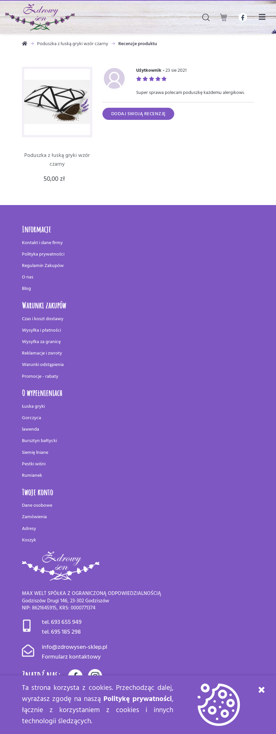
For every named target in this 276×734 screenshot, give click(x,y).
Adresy (29, 529)
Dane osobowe (37, 505)
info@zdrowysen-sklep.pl (74, 647)
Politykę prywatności (137, 699)
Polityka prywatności (43, 254)
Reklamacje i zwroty (42, 353)
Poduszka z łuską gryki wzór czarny (72, 44)
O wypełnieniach (42, 392)
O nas (27, 277)
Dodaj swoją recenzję (138, 114)
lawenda (30, 429)
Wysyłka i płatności (41, 330)
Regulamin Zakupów (43, 266)
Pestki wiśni (33, 464)
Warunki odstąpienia (43, 365)
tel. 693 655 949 (62, 622)
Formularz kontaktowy (71, 657)
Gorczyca (31, 418)
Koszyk (29, 540)
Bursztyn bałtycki (39, 441)
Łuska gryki (33, 406)
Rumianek (32, 475)
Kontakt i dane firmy (42, 243)
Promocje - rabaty (40, 376)
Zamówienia (34, 517)
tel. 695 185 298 (61, 632)
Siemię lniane (35, 453)
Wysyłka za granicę (41, 342)
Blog (26, 289)
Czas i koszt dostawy (42, 319)
